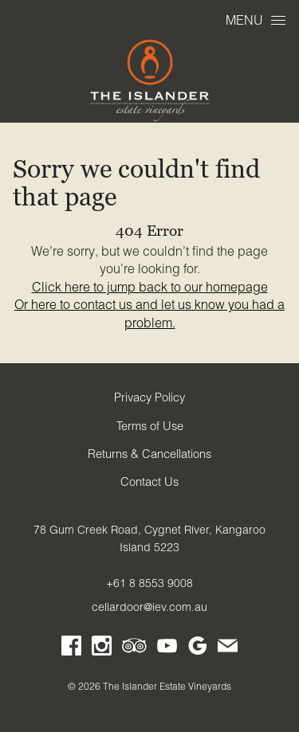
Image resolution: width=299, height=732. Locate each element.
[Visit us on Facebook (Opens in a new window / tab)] (71, 649)
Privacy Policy (149, 397)
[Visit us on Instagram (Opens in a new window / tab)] (102, 649)
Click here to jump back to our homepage (150, 287)
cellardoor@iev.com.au (149, 607)
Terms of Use (149, 426)
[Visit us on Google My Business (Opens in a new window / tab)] (197, 649)
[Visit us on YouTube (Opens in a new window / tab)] (167, 649)
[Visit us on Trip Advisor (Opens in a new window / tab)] (135, 649)
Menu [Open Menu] (255, 20)
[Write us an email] (228, 649)
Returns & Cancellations (149, 454)
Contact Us (149, 482)
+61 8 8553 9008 (149, 583)
